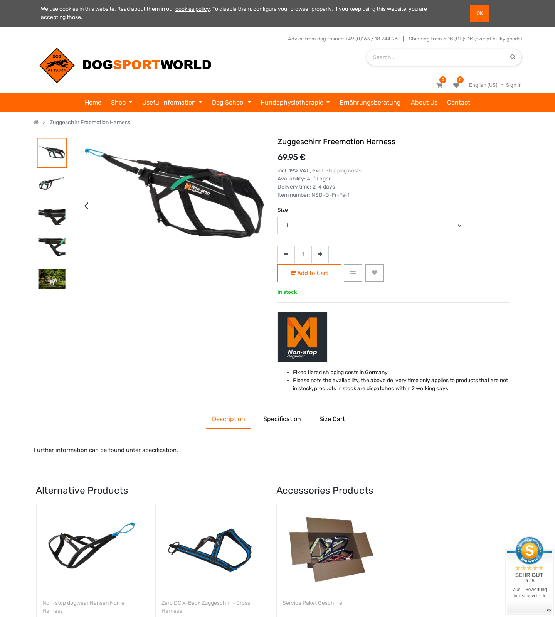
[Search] (512, 57)
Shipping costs (343, 170)
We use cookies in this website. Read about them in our (108, 9)
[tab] (332, 420)
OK (479, 13)
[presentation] (86, 136)
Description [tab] (228, 419)
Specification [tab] (282, 419)
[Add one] (320, 254)
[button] (353, 273)
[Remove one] (286, 254)
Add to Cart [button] (309, 273)
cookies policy (192, 9)
